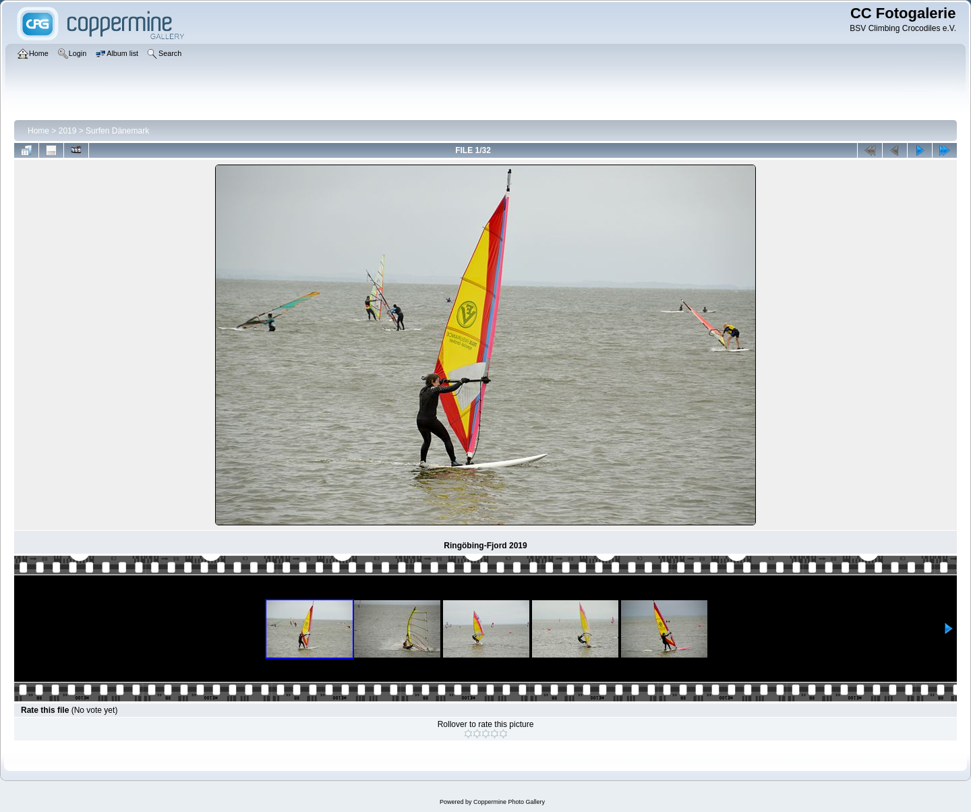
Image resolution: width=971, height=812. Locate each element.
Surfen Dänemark (117, 131)
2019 (68, 131)
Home (38, 131)
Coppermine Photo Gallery (509, 802)
